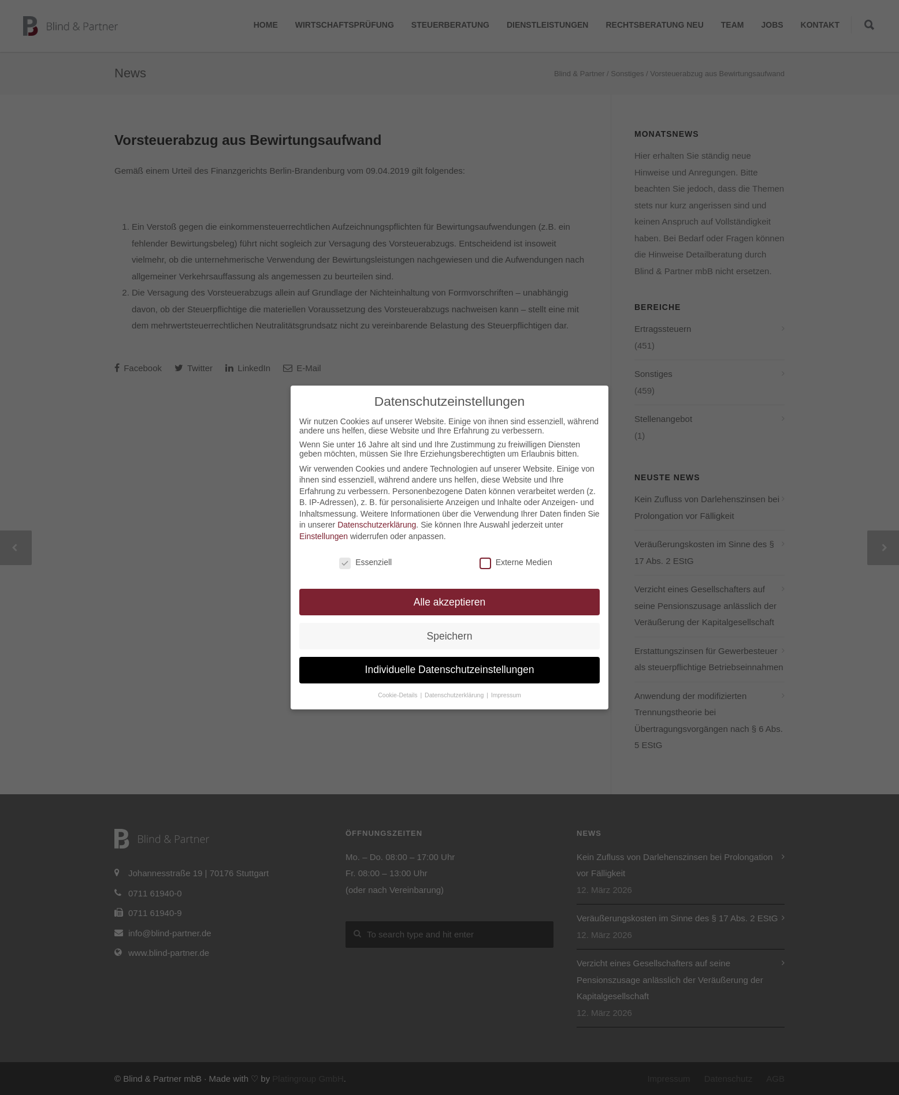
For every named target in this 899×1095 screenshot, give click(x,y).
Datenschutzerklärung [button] (455, 695)
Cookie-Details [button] (398, 695)
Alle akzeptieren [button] (450, 602)
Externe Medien (516, 562)
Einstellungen (323, 536)
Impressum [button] (506, 695)
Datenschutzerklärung (376, 524)
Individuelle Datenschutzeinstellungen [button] (449, 669)
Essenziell (365, 562)
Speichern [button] (450, 636)
